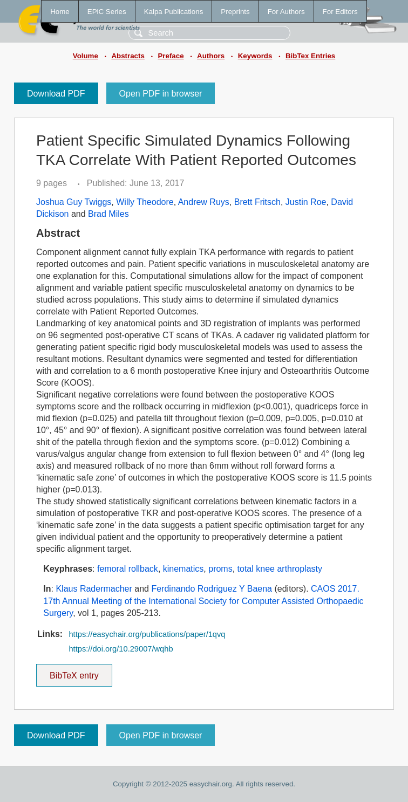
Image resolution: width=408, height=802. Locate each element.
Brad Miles (108, 213)
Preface (170, 56)
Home (60, 12)
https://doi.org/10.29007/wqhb (121, 649)
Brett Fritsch (257, 202)
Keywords (255, 56)
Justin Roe (306, 202)
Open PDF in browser (160, 93)
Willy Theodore (144, 202)
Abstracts (127, 56)
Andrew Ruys (203, 202)
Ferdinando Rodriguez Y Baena (211, 588)
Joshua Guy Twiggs (73, 202)
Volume (85, 56)
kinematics (183, 568)
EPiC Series (106, 12)
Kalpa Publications (173, 12)
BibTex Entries (310, 56)
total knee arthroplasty (279, 568)
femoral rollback (127, 568)
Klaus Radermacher (94, 588)
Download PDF (56, 93)
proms (220, 568)
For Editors (340, 12)
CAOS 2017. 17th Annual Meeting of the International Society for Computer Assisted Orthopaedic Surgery (203, 601)
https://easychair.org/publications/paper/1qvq (147, 634)
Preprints (235, 12)
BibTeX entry (74, 672)
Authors (211, 56)
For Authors (286, 12)
